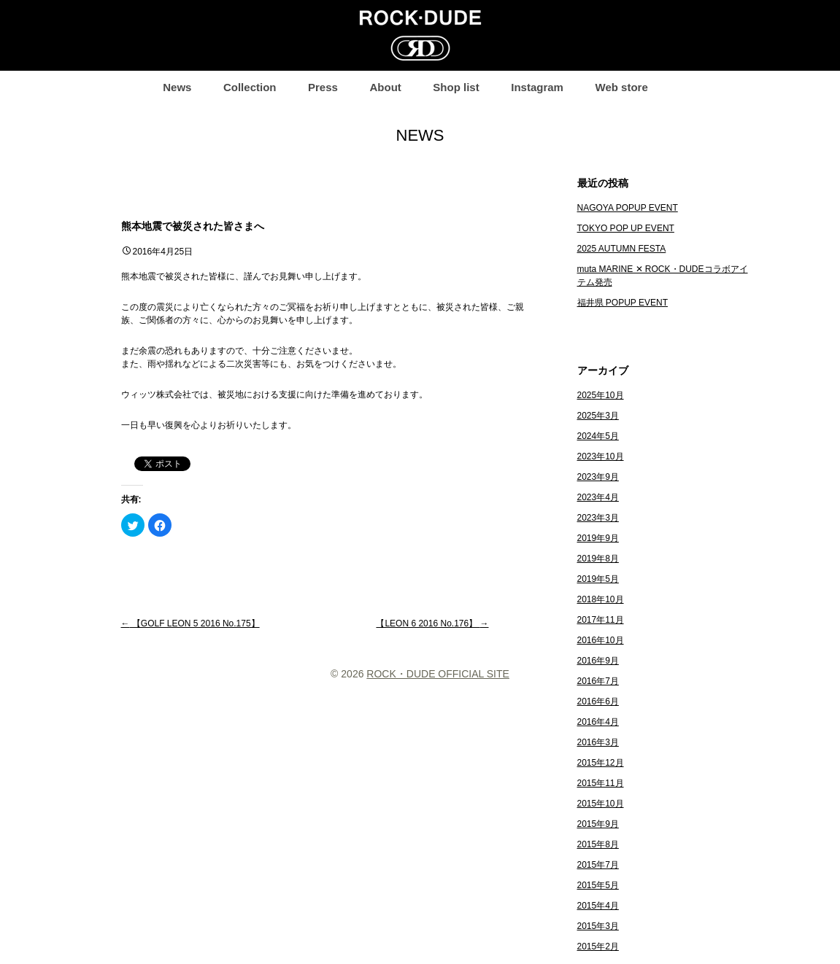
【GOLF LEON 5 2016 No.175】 (190, 623)
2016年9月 (598, 661)
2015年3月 (598, 926)
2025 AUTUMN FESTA (621, 249)
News (177, 87)
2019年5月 (598, 579)
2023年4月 (598, 497)
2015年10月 (600, 803)
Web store (622, 87)
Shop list (456, 87)
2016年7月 (598, 681)
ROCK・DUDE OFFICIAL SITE (437, 674)
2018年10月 (600, 599)
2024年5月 (598, 436)
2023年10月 (600, 456)
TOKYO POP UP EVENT (625, 228)
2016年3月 (598, 742)
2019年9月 (598, 538)
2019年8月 (598, 558)
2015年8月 (598, 844)
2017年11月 (600, 620)
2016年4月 (598, 722)
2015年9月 (598, 824)
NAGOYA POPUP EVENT (627, 208)
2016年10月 (600, 640)
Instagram (537, 87)
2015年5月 (598, 885)
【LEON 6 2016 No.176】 (432, 623)
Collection (250, 87)
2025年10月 (600, 395)
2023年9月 (598, 477)
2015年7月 (598, 865)
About (385, 87)
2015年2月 (598, 946)
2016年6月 (598, 701)
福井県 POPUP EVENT (622, 303)
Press (323, 87)
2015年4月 (598, 906)
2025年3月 (598, 416)
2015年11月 (600, 783)
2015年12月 (600, 763)
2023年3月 (598, 518)
